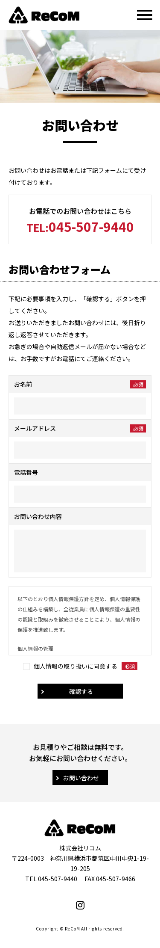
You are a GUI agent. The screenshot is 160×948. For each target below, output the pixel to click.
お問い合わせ (81, 777)
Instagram (80, 905)
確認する (81, 691)
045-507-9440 (80, 226)
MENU (140, 15)
